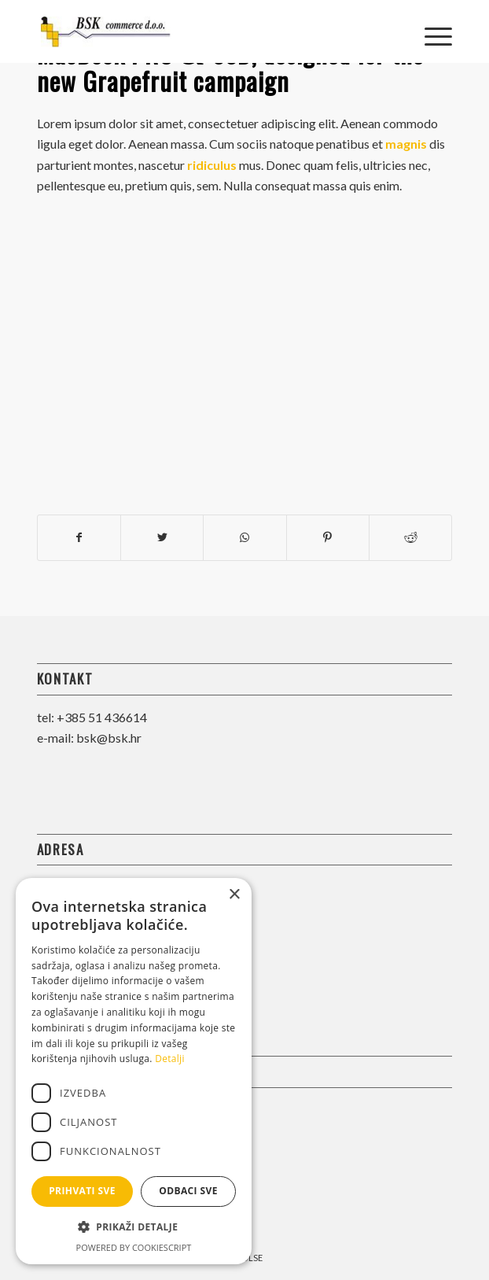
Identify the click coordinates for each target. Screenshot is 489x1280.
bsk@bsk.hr (109, 737)
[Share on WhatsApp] (244, 537)
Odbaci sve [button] (188, 1190)
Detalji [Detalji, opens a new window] (170, 1058)
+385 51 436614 (102, 717)
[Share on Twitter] (162, 537)
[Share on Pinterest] (328, 537)
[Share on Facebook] (79, 537)
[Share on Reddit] (410, 537)
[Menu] (430, 31)
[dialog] (134, 1071)
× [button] (234, 895)
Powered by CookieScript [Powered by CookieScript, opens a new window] (134, 1247)
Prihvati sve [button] (82, 1190)
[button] (133, 1227)
